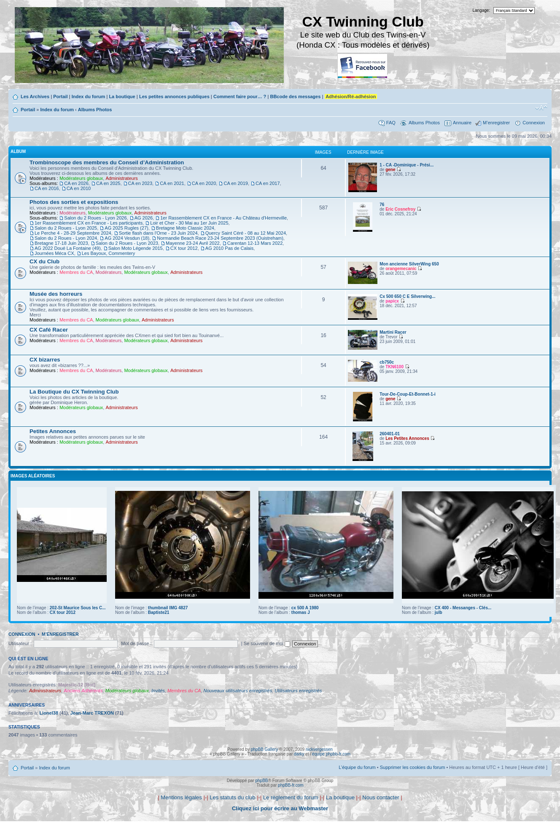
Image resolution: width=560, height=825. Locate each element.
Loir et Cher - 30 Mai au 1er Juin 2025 (189, 222)
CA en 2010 (79, 188)
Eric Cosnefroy (400, 209)
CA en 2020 (204, 183)
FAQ (391, 122)
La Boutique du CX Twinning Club (74, 391)
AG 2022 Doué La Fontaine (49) (68, 248)
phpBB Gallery (264, 749)
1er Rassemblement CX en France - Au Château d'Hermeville (223, 217)
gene (390, 169)
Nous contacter (380, 797)
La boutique (122, 96)
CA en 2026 (76, 183)
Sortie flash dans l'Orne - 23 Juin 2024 (158, 233)
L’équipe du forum (357, 767)
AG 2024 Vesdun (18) (127, 238)
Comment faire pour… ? (239, 96)
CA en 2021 (172, 183)
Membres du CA (76, 272)
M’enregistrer (496, 122)
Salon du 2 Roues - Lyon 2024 (66, 238)
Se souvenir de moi (267, 643)
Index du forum (88, 96)
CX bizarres (45, 359)
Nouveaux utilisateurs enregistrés (238, 690)
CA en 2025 (108, 183)
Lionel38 (48, 712)
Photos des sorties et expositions (74, 202)
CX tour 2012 (184, 248)
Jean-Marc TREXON (92, 712)
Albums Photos (95, 109)
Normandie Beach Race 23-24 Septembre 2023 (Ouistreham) (220, 238)
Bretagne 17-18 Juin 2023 (61, 243)
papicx (392, 301)
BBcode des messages (295, 96)
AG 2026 (144, 217)
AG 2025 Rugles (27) (126, 227)
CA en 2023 (140, 183)
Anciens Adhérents (83, 690)
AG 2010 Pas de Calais (229, 248)
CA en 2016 (47, 188)
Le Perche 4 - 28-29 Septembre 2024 (73, 233)
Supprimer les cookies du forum (412, 767)
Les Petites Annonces (407, 438)
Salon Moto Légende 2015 (135, 248)
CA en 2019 (235, 183)
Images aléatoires (33, 476)
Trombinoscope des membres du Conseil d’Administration (107, 162)
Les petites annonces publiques (174, 96)
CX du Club (44, 261)
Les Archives (35, 96)
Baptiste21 (159, 612)
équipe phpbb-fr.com (331, 754)
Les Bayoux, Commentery (108, 253)
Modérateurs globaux (81, 178)
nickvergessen (319, 749)
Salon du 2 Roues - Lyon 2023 (127, 243)
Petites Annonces (53, 431)
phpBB (261, 780)
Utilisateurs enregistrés (298, 690)
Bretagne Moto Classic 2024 (185, 227)
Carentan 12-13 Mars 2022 (255, 243)
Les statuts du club (232, 797)
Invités (158, 690)
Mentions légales (181, 797)
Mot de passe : (136, 643)
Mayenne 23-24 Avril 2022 (193, 243)
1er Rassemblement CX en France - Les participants (89, 222)
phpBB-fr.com (291, 785)
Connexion (533, 122)
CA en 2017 (268, 183)
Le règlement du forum (290, 797)
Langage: (481, 10)
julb (438, 612)
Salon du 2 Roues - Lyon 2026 (95, 217)
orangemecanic (400, 268)
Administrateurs (121, 178)
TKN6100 (394, 366)
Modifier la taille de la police (541, 108)
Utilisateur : (20, 643)
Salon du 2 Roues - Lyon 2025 (66, 227)
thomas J (300, 612)
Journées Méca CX (54, 253)
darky (299, 754)
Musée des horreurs (56, 294)
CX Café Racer (49, 330)
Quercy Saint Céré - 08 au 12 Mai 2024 (245, 233)
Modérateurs (72, 212)
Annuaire (462, 122)
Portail (60, 96)
